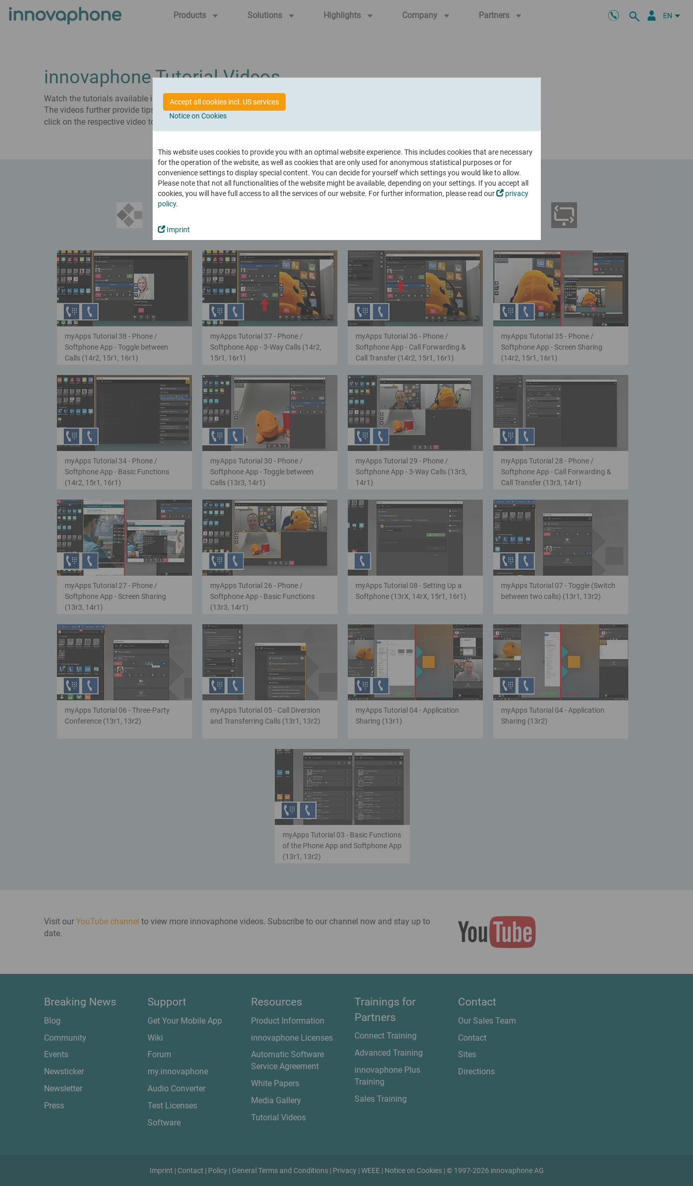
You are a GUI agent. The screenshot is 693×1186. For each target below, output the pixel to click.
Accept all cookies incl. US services (224, 102)
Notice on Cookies (198, 116)
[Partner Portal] (651, 15)
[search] (636, 15)
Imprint (174, 230)
